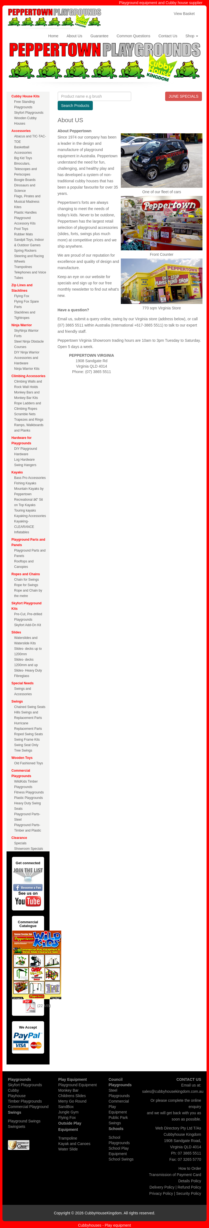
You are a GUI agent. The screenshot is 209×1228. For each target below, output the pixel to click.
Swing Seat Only (26, 745)
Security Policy (188, 1193)
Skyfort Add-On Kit (27, 625)
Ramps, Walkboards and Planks (29, 427)
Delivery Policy (161, 1187)
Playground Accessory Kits (25, 220)
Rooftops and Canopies (23, 564)
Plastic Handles (25, 212)
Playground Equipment (77, 1085)
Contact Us (167, 36)
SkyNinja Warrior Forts (26, 333)
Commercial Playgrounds (21, 773)
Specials (20, 843)
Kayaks (17, 472)
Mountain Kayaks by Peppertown (29, 491)
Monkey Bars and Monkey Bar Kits (26, 395)
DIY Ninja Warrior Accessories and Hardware (26, 357)
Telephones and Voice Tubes (30, 275)
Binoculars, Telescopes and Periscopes (25, 169)
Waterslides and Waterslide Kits (26, 640)
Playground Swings (24, 1121)
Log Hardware (24, 459)
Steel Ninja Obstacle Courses (29, 344)
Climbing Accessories (28, 376)
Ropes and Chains (25, 574)
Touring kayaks (25, 510)
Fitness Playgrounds (29, 792)
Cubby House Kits (25, 96)
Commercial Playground (28, 1106)
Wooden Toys (22, 758)
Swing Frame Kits (27, 739)
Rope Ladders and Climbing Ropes (27, 406)
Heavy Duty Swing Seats (27, 806)
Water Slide (68, 1149)
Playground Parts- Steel (27, 816)
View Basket (184, 13)
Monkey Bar (68, 1090)
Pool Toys (21, 229)
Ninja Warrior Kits (26, 369)
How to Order (190, 1168)
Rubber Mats (23, 234)
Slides (16, 632)
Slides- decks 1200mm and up (26, 662)
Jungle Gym (68, 1112)
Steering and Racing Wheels (29, 258)
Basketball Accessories (23, 150)
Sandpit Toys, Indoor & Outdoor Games (29, 242)
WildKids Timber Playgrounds (26, 784)
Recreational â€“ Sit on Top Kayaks (28, 502)
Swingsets (16, 1126)
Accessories (21, 131)
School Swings (121, 1159)
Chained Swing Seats (29, 707)
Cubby (13, 1090)
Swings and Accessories (23, 691)
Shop (191, 36)
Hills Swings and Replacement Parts (28, 715)
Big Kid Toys (23, 158)
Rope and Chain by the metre (28, 593)
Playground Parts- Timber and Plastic (27, 827)
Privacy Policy (161, 1193)
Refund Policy (189, 1187)
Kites (17, 207)
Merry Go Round (72, 1101)
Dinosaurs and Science (24, 188)
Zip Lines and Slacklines (21, 288)
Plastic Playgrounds (28, 798)
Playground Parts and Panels (28, 542)
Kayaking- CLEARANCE (24, 524)
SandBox (66, 1106)
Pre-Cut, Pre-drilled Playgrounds (28, 616)
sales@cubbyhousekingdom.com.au (172, 1091)
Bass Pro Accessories (30, 478)
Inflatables (21, 532)
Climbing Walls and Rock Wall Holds (28, 384)
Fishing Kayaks (25, 483)
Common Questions (133, 36)
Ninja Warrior (21, 325)
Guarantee (99, 36)
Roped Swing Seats (28, 734)
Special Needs (22, 683)
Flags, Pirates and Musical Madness (27, 199)
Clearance (19, 838)
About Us (74, 36)
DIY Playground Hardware (25, 451)
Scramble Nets (25, 414)
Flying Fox (21, 296)
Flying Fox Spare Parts (26, 304)
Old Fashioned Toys (28, 763)
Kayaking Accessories (30, 516)
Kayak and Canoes (74, 1143)
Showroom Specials (28, 849)
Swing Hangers (25, 465)
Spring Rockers (25, 251)
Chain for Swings (26, 579)
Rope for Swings (26, 585)
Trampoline (67, 1138)
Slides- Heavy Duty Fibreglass (28, 673)
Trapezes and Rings (28, 419)
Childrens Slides (72, 1096)
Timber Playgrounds (25, 1101)
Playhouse (17, 1096)
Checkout (156, 13)
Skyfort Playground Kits (26, 606)
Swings (17, 701)
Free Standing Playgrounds (24, 104)
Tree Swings (23, 750)
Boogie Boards (25, 180)
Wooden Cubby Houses (25, 120)
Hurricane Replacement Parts (28, 726)
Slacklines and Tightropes (24, 315)
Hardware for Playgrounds (21, 440)
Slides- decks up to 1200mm (28, 651)
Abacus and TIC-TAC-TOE (30, 139)
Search (75, 105)
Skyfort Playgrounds (28, 113)
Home (53, 36)
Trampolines (23, 267)
